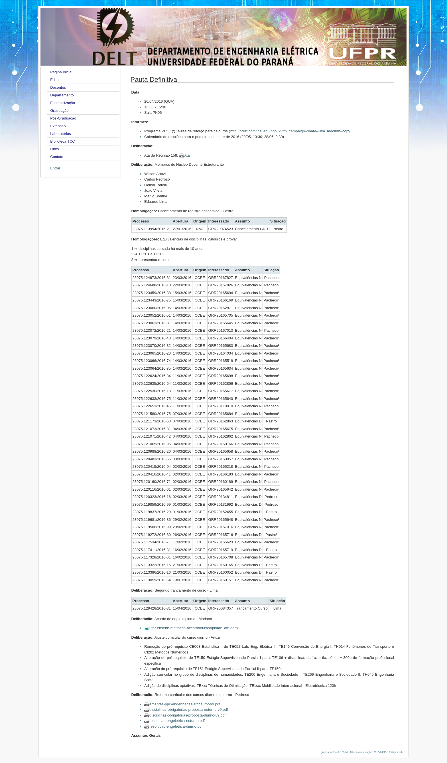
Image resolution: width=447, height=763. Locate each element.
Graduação (59, 110)
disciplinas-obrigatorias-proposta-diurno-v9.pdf (187, 715)
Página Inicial (61, 72)
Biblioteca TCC (62, 141)
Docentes (58, 87)
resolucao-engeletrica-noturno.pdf (177, 721)
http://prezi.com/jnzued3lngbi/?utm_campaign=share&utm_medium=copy (290, 131)
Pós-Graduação (63, 118)
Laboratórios (60, 133)
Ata (187, 155)
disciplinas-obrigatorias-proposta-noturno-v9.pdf (188, 709)
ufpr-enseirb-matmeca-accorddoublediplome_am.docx (193, 628)
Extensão (58, 126)
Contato (56, 157)
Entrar (55, 168)
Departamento (62, 95)
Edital (55, 80)
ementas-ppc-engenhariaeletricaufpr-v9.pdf (184, 704)
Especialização (62, 103)
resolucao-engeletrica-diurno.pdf (175, 726)
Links (54, 149)
